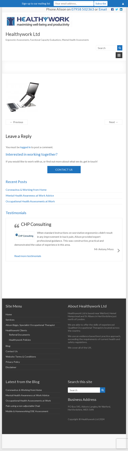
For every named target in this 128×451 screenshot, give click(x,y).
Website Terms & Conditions (21, 356)
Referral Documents (19, 334)
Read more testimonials (27, 255)
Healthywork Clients (16, 330)
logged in (25, 147)
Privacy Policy (13, 361)
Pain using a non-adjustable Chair (23, 405)
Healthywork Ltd (23, 34)
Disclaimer (11, 367)
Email (103, 9)
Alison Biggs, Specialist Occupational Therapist (30, 325)
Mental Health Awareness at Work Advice (30, 195)
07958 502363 (82, 9)
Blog (8, 346)
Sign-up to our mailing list (36, 3)
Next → (113, 122)
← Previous (16, 122)
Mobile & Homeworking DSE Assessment (27, 411)
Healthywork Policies (20, 339)
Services (10, 319)
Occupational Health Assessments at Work (30, 201)
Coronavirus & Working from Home (26, 189)
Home (9, 314)
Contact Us (63, 169)
